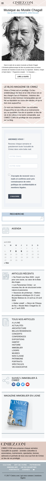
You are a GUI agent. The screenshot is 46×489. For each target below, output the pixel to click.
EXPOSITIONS (18, 339)
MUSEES (16, 353)
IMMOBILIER (17, 348)
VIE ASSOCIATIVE (19, 367)
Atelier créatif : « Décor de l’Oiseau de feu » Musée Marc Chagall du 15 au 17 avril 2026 (27, 305)
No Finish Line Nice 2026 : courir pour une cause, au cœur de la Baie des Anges (26, 279)
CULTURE (7, 465)
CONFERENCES (19, 337)
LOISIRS (15, 350)
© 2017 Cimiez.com (11, 476)
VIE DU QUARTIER (29, 467)
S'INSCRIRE (14, 196)
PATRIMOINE (17, 359)
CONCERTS (22, 13)
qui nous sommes (27, 476)
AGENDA (26, 470)
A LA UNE (16, 323)
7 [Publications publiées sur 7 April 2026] (10, 251)
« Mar (6, 263)
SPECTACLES (33, 13)
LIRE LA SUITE (23, 76)
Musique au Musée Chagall (23, 10)
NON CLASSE (18, 356)
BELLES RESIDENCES (21, 331)
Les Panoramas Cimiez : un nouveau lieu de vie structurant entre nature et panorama (26, 287)
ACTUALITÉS (17, 326)
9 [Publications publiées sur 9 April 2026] (21, 251)
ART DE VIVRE (20, 465)
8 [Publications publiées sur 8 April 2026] (15, 251)
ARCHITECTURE (19, 328)
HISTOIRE (16, 345)
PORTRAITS (17, 361)
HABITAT (15, 342)
